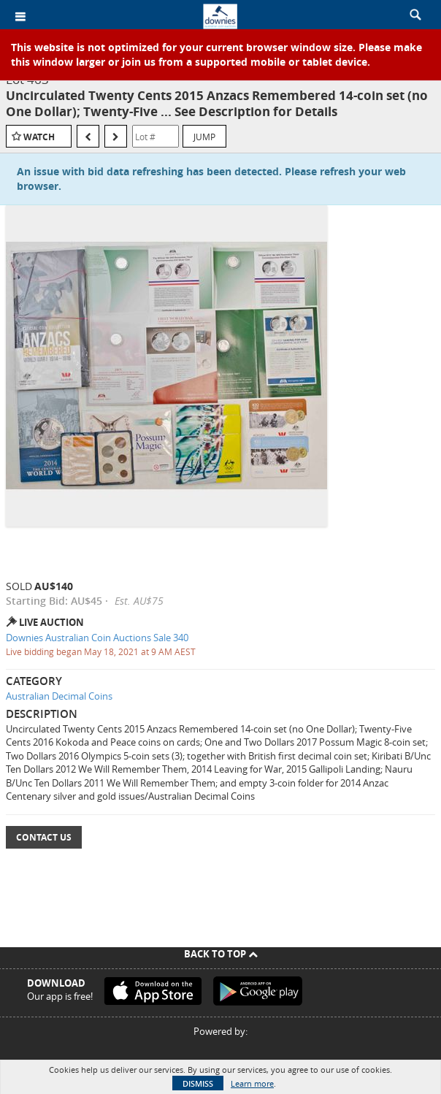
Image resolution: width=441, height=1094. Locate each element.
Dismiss (198, 1083)
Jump (204, 136)
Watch (39, 137)
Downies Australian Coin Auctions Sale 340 (97, 637)
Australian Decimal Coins (59, 696)
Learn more (252, 1083)
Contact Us (44, 837)
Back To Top (221, 953)
